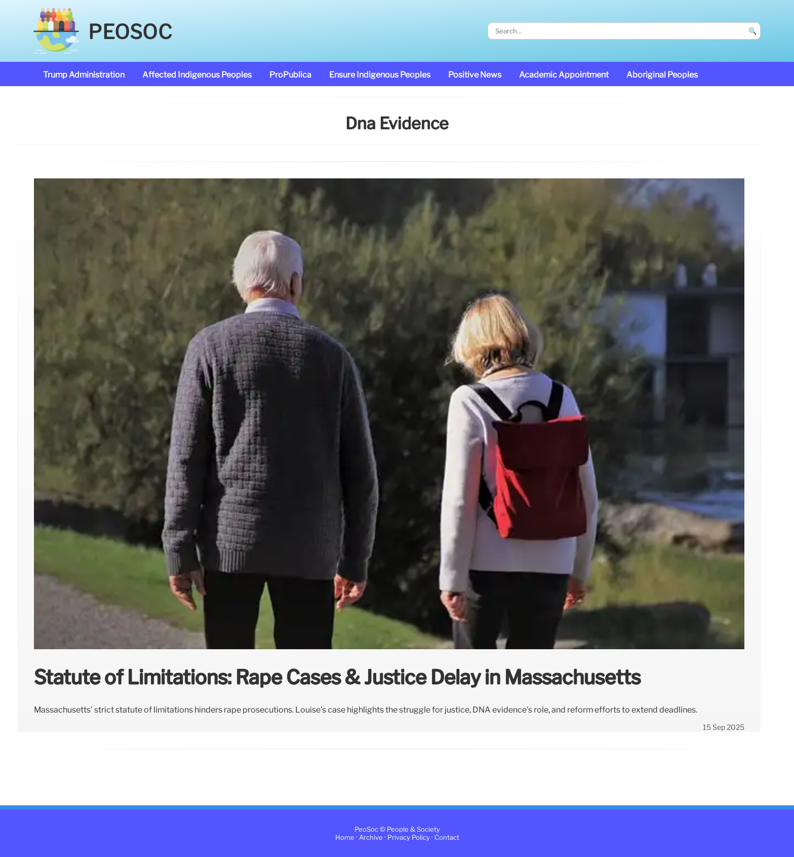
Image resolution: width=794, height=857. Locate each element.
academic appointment (564, 75)
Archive (371, 837)
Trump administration (84, 75)
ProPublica (290, 75)
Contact (446, 837)
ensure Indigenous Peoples (379, 75)
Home (344, 837)
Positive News (474, 75)
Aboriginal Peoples (662, 75)
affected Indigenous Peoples (197, 75)
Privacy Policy (408, 837)
